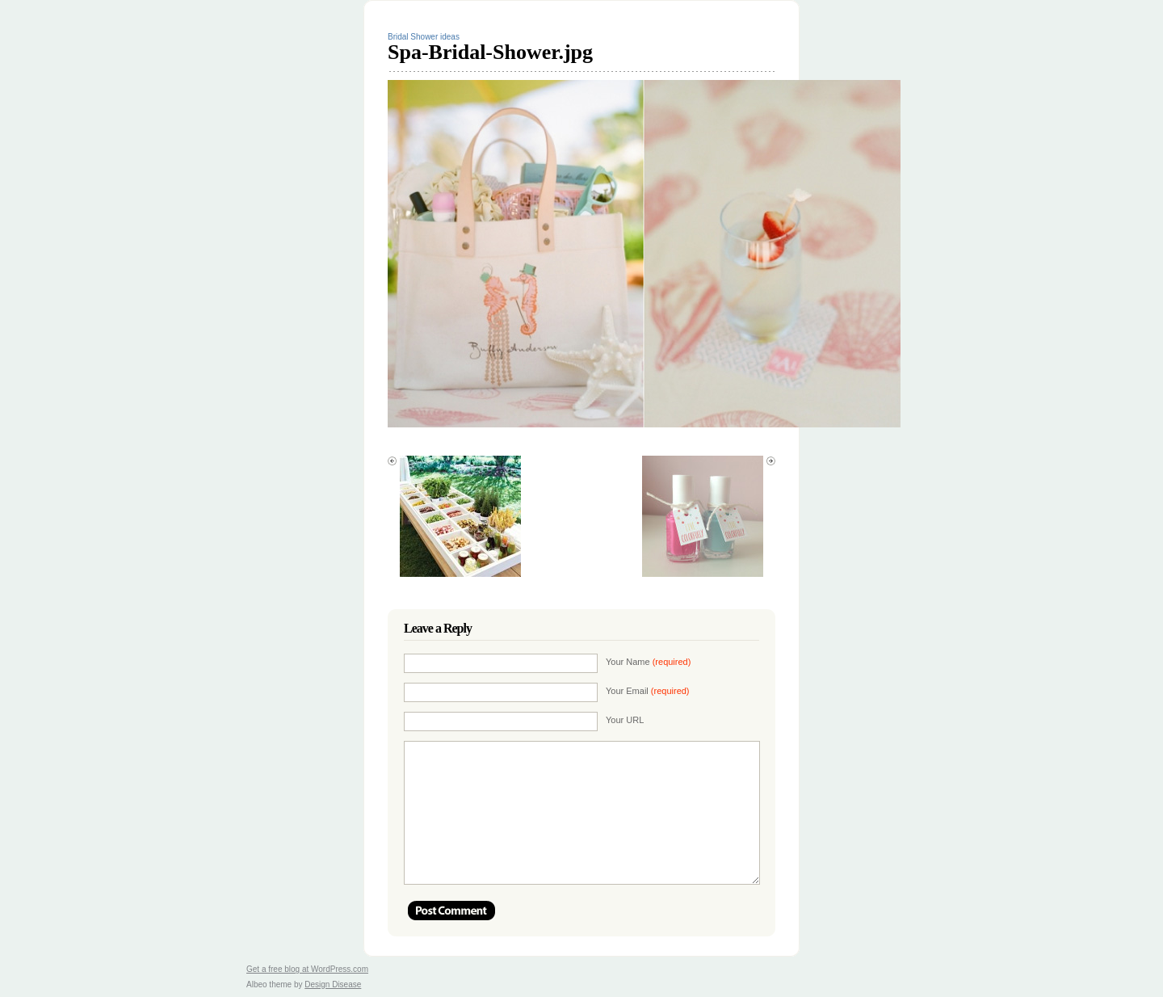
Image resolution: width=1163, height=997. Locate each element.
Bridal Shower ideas (424, 36)
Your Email (648, 691)
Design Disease (332, 984)
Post (451, 910)
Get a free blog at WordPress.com (307, 969)
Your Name (648, 662)
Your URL (625, 720)
